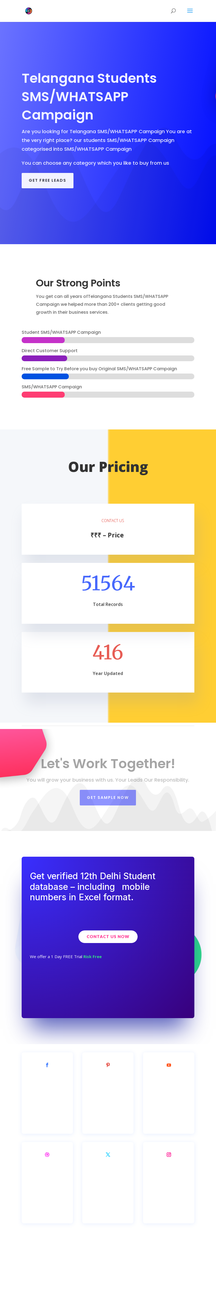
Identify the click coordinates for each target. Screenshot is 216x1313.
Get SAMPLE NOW (108, 797)
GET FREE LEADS (47, 180)
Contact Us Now (108, 936)
